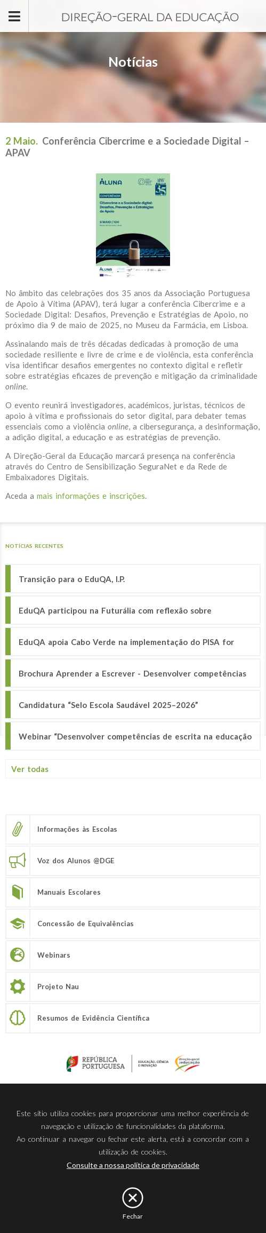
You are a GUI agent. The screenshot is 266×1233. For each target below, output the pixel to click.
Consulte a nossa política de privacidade (133, 1165)
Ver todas (30, 769)
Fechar (133, 1216)
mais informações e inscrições (91, 495)
